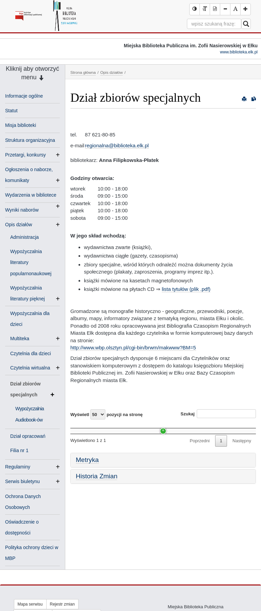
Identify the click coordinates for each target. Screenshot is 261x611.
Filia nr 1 (19, 450)
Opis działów (18, 224)
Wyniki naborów (22, 210)
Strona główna (83, 72)
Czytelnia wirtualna (33, 368)
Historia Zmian (96, 488)
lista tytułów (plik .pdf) (186, 289)
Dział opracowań (28, 436)
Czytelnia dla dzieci (30, 353)
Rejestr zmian (62, 604)
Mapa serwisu (30, 604)
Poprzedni (200, 453)
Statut (11, 110)
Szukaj (218, 413)
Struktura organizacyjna (30, 140)
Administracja (24, 237)
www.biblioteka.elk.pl (239, 52)
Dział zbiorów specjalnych (32, 390)
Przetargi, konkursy (25, 155)
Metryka (87, 472)
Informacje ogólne (24, 96)
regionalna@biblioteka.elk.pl (117, 145)
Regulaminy (17, 467)
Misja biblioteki (20, 125)
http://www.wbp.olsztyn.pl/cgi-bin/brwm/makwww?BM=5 (133, 347)
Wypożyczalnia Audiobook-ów (103, 440)
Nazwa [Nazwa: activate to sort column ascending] (83, 427)
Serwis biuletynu (22, 481)
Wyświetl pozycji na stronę (106, 414)
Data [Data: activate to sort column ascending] (206, 427)
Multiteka (22, 338)
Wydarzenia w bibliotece (30, 195)
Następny (241, 453)
